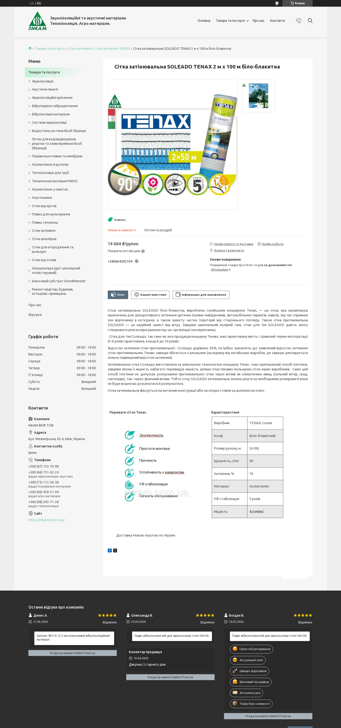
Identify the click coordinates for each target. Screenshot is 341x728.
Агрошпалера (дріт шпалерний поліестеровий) (56, 270)
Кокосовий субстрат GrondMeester (59, 281)
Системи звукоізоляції (49, 122)
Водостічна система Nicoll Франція (59, 131)
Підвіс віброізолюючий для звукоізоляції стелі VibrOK (172, 635)
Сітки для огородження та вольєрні (52, 249)
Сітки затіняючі (79, 48)
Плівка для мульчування (51, 214)
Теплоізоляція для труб (50, 173)
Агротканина (42, 198)
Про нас (259, 21)
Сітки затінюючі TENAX (112, 48)
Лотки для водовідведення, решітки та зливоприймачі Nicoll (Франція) (57, 143)
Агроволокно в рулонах (50, 164)
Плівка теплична (45, 222)
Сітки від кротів (44, 206)
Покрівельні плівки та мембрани (57, 156)
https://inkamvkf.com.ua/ (46, 520)
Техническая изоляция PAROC (55, 181)
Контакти (277, 21)
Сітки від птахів (44, 260)
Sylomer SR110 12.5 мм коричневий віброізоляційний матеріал (73, 637)
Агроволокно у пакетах (50, 189)
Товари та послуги (230, 21)
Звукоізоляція (42, 81)
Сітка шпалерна (44, 239)
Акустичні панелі (45, 89)
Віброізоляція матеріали (51, 114)
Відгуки (35, 315)
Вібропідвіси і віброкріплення (55, 106)
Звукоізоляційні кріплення (52, 98)
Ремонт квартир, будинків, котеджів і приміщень (52, 291)
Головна (204, 21)
